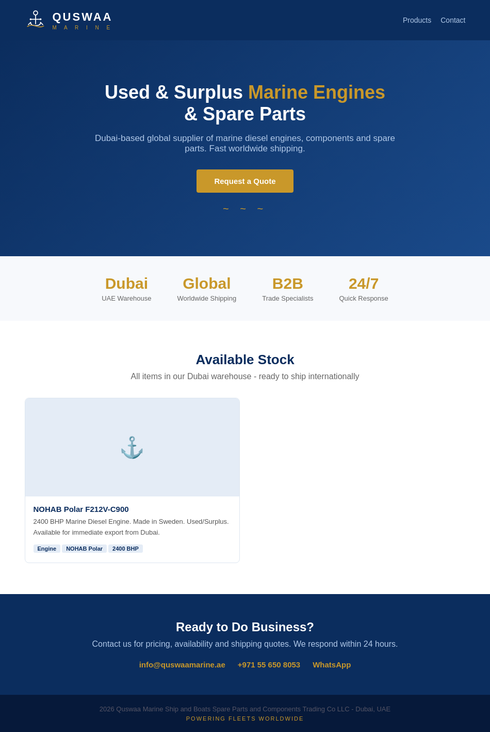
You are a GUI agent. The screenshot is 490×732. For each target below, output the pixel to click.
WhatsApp (332, 664)
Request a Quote (244, 181)
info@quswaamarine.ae (182, 664)
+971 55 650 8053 (269, 664)
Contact (452, 20)
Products (417, 20)
